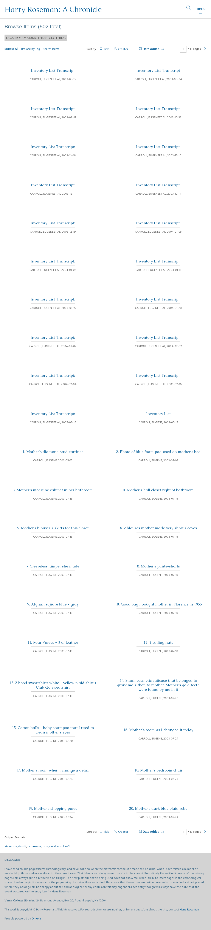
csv (15, 846)
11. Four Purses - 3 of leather (52, 642)
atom (8, 846)
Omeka (36, 918)
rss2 (67, 846)
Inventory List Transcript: (158, 108)
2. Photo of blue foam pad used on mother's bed (158, 451)
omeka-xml (56, 846)
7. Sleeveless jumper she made (52, 566)
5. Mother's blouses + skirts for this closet (52, 528)
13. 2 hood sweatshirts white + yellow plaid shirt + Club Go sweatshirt (52, 685)
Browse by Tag (30, 49)
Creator (123, 49)
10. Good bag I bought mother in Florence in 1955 (158, 604)
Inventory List (158, 413)
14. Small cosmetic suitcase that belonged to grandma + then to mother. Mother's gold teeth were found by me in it (158, 685)
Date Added (153, 49)
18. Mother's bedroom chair (158, 770)
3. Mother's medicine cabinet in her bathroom (53, 490)
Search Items (51, 49)
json (45, 846)
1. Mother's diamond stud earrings (52, 451)
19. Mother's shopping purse (52, 808)
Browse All (11, 49)
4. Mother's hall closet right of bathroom (158, 490)
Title (106, 49)
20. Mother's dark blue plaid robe (158, 808)
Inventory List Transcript (52, 70)
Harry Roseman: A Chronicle (53, 9)
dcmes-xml (35, 846)
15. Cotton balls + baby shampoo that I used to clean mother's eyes (53, 730)
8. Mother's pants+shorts (158, 566)
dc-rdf (22, 846)
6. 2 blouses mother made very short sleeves (158, 528)
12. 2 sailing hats (158, 642)
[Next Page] (204, 49)
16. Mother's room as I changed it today (158, 729)
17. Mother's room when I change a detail (52, 770)
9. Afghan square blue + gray (53, 604)
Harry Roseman (189, 909)
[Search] (189, 9)
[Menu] (200, 9)
